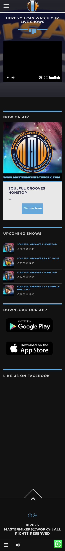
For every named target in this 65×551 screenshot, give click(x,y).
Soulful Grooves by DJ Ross (38, 258)
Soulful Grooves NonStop (37, 244)
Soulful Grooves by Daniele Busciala (38, 288)
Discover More (32, 208)
